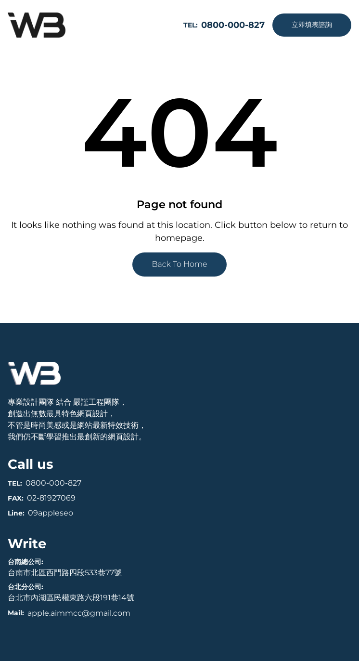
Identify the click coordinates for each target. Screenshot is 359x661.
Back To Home (179, 264)
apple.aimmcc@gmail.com (78, 613)
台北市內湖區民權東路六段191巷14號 (71, 597)
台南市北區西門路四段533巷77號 (65, 572)
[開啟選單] (157, 25)
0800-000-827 (53, 483)
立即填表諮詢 (312, 24)
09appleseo (50, 512)
